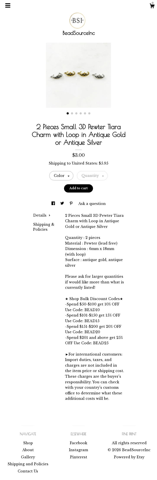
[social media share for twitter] (62, 203)
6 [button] (89, 113)
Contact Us (28, 471)
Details (41, 215)
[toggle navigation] (7, 5)
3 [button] (76, 113)
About (28, 450)
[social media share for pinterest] (71, 203)
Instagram (78, 450)
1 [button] (68, 113)
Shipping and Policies (28, 464)
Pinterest (78, 457)
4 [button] (81, 113)
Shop (28, 443)
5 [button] (85, 113)
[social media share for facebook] (53, 203)
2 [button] (72, 113)
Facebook (78, 443)
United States (84, 163)
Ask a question (92, 203)
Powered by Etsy (129, 457)
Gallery (28, 457)
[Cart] (152, 6)
